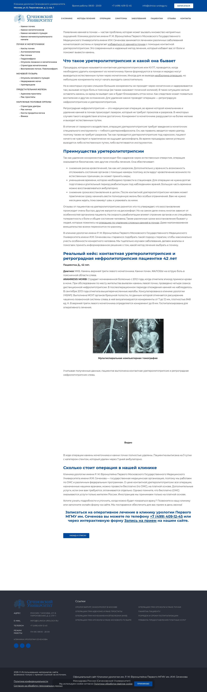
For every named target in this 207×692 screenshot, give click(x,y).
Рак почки (26, 80)
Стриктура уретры (31, 131)
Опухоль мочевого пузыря (35, 103)
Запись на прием (140, 546)
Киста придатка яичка (33, 138)
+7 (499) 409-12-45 (120, 5)
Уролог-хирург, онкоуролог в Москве (96, 607)
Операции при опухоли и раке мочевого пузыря (103, 620)
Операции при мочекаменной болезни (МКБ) (101, 615)
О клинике (66, 18)
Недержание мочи (31, 106)
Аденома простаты (31, 119)
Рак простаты (28, 122)
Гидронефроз (28, 84)
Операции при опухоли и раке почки (159, 607)
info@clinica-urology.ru (153, 5)
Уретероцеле (28, 110)
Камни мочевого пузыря (34, 58)
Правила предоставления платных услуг (162, 620)
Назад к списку (76, 561)
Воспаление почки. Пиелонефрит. (39, 94)
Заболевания (139, 18)
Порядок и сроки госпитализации (158, 615)
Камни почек (28, 52)
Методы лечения (86, 18)
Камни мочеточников (32, 55)
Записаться (183, 6)
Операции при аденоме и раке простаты (98, 611)
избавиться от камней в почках (126, 69)
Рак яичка (26, 135)
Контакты (185, 18)
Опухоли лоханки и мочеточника (39, 87)
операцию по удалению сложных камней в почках (129, 248)
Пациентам (157, 18)
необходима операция (168, 101)
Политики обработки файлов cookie (113, 684)
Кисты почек (28, 74)
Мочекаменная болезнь (34, 48)
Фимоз (24, 141)
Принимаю (143, 684)
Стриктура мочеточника (34, 91)
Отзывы (171, 18)
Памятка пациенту (149, 611)
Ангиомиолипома (30, 77)
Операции (105, 18)
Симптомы (121, 18)
